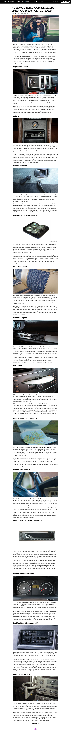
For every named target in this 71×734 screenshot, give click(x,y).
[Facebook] (53, 2)
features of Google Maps (30, 464)
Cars (27, 1)
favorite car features (25, 56)
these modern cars (17, 517)
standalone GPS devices (46, 447)
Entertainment (35, 1)
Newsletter (65, 1)
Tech (23, 1)
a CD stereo (50, 554)
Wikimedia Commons (54, 700)
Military (43, 1)
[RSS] (60, 2)
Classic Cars (18, 5)
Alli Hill (14, 13)
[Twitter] (55, 2)
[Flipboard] (58, 2)
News (18, 1)
